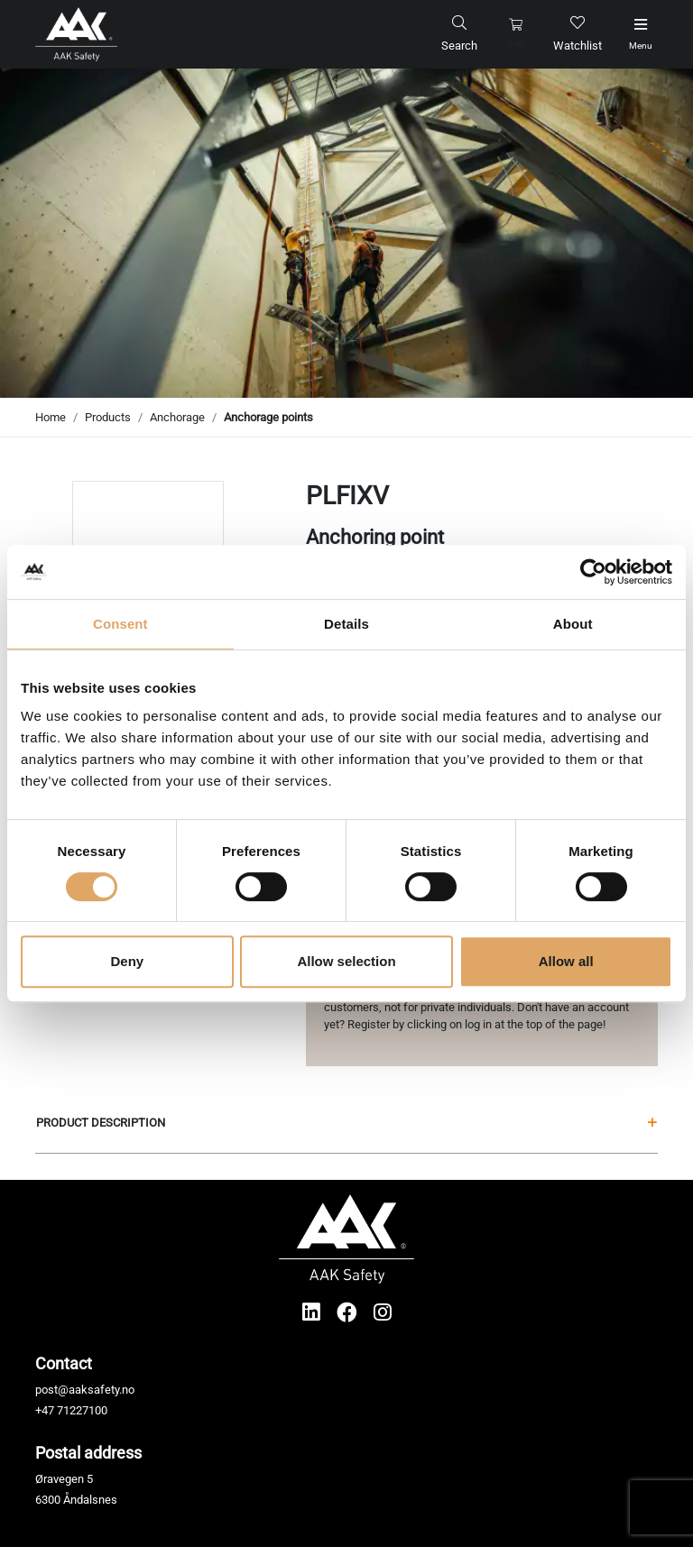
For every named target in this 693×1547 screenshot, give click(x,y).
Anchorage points (268, 417)
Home (50, 417)
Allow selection (346, 961)
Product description (346, 1122)
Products (108, 417)
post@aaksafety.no (84, 1389)
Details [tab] (346, 623)
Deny (126, 961)
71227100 (82, 1410)
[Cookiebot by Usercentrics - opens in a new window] (593, 571)
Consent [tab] (120, 623)
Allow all (566, 961)
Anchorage (177, 417)
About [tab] (573, 623)
